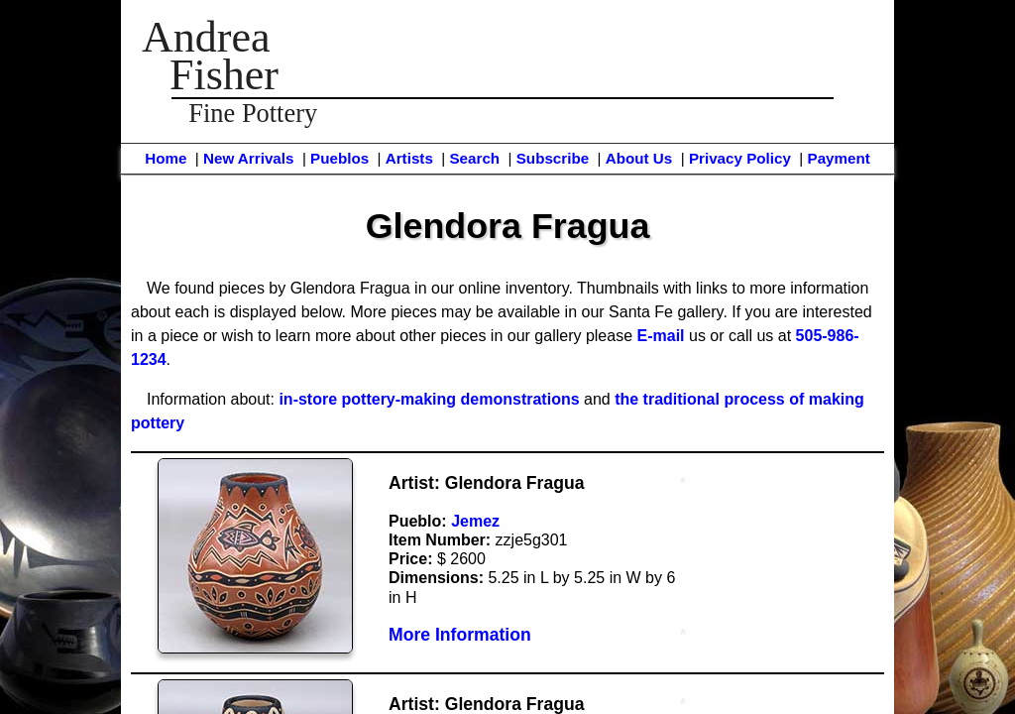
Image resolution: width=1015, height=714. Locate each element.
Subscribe (552, 158)
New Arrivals (248, 158)
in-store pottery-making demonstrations (429, 399)
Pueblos (339, 158)
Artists (409, 158)
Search (474, 158)
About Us (639, 158)
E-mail (661, 335)
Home (165, 158)
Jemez (475, 521)
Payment (839, 158)
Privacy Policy (740, 158)
